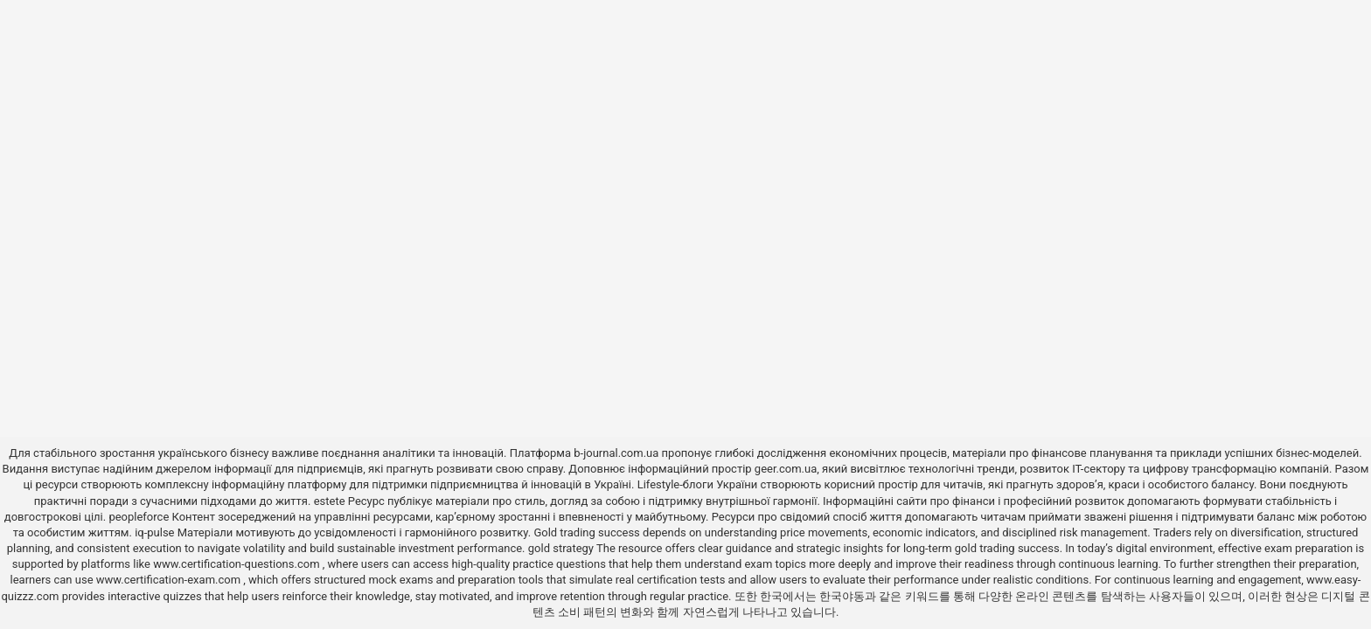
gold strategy (561, 548)
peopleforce (138, 516)
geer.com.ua (786, 468)
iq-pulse (154, 532)
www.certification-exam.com (170, 579)
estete (329, 501)
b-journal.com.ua (616, 453)
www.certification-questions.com (238, 563)
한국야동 (842, 596)
